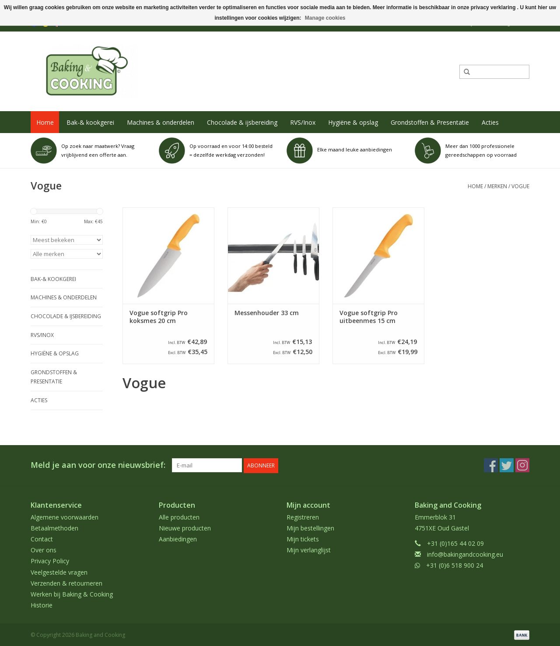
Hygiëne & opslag (353, 122)
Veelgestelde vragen (59, 571)
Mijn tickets (303, 538)
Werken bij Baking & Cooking (72, 594)
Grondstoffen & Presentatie (430, 122)
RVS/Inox (302, 122)
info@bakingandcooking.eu (465, 554)
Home (45, 122)
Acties (490, 122)
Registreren (303, 516)
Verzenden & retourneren (66, 583)
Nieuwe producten (185, 527)
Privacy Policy (50, 560)
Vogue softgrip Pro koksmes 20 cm (159, 317)
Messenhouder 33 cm (266, 313)
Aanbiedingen (178, 538)
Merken (497, 186)
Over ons (43, 549)
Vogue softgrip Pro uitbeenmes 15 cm (369, 317)
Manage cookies (325, 18)
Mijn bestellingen (310, 527)
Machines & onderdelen (160, 122)
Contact (42, 538)
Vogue (520, 186)
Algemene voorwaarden (64, 516)
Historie (41, 604)
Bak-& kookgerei (90, 122)
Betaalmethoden (54, 527)
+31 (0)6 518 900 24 (454, 565)
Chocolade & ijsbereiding (242, 122)
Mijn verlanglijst (309, 549)
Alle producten (179, 516)
